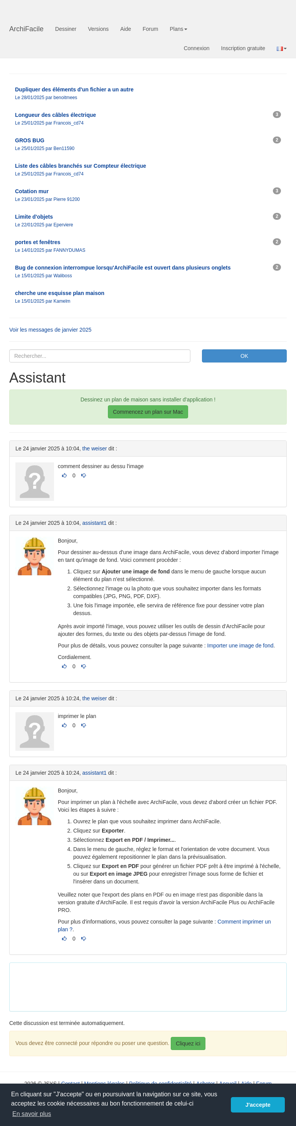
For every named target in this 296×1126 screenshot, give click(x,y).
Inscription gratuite (243, 48)
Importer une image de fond (240, 645)
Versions (98, 29)
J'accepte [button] (258, 1105)
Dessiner (65, 29)
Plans (178, 29)
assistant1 (94, 523)
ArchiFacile (26, 29)
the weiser (94, 448)
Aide (125, 29)
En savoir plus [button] (31, 1114)
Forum (150, 29)
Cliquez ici (188, 1043)
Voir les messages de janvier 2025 (50, 330)
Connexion (197, 48)
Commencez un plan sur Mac (148, 412)
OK (244, 356)
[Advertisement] (155, 986)
